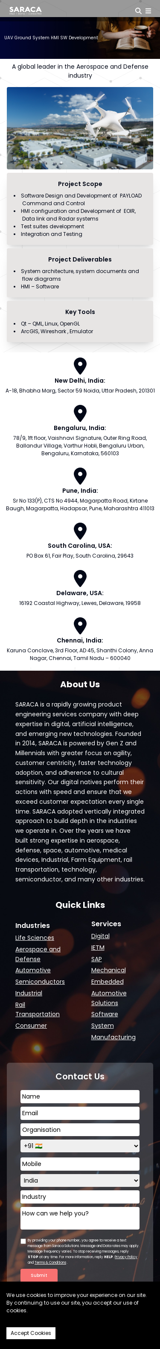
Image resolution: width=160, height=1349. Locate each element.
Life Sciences (34, 937)
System (102, 1025)
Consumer (31, 1025)
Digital (100, 936)
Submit (39, 1275)
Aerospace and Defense (38, 954)
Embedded (107, 981)
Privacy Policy (126, 1257)
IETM (98, 947)
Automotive (33, 970)
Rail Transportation (37, 1009)
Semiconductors (40, 981)
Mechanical (108, 970)
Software (104, 1014)
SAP (96, 959)
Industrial (28, 993)
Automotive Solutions (109, 998)
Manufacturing (113, 1037)
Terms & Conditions (50, 1262)
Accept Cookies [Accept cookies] (31, 1333)
